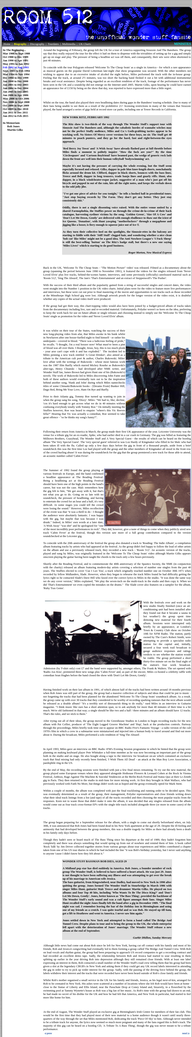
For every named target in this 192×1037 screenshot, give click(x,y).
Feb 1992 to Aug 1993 (16, 67)
